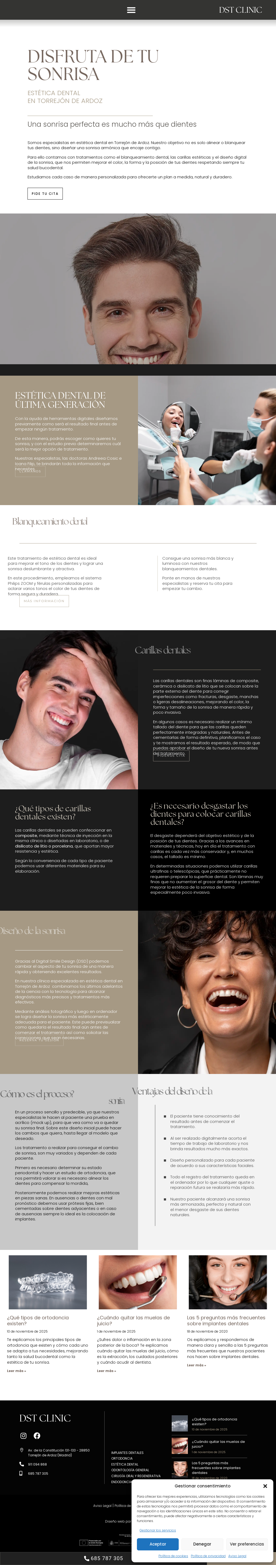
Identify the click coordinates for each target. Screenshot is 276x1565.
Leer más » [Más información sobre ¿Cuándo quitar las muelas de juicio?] (106, 1371)
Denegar (202, 1544)
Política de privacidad (208, 1556)
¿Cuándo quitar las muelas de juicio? (133, 1320)
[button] (265, 1486)
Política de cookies (173, 1556)
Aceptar (158, 1544)
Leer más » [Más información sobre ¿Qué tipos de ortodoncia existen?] (16, 1371)
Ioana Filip (24, 463)
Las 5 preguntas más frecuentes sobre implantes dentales (226, 1320)
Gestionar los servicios (158, 1530)
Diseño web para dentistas (126, 1521)
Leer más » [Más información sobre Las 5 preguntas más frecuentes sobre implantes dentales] (196, 1365)
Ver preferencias (247, 1544)
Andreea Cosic (103, 458)
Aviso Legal (237, 1556)
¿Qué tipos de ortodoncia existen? (38, 1320)
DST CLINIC (235, 10)
